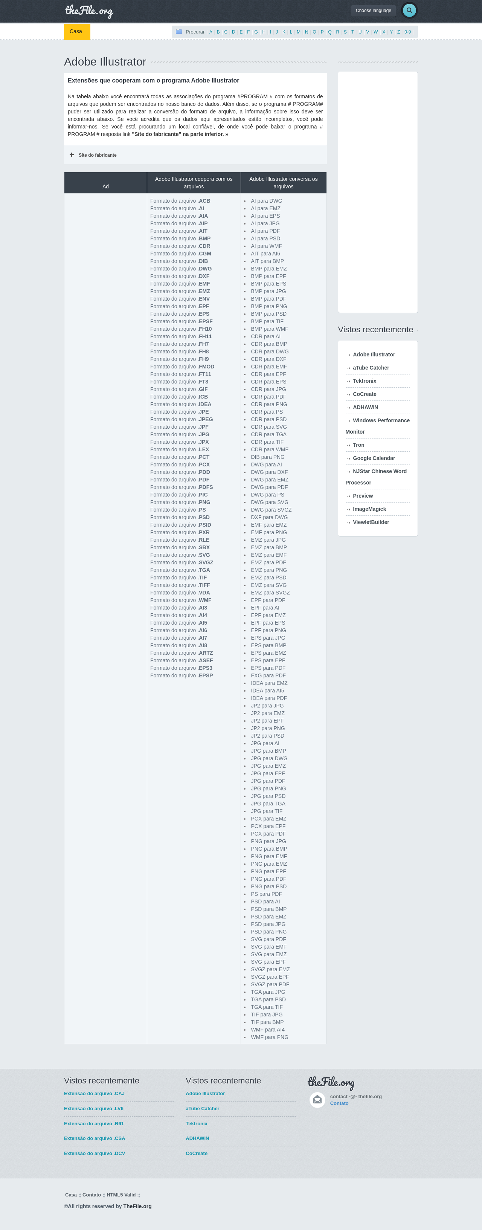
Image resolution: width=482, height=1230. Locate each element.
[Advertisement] (105, 234)
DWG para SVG (270, 502)
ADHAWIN (365, 407)
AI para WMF (266, 246)
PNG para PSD (269, 886)
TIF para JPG (267, 1015)
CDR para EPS (269, 382)
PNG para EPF (268, 871)
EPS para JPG (268, 638)
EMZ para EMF (269, 555)
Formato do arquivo (180, 201)
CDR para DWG (270, 351)
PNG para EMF (269, 856)
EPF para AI (265, 608)
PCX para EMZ (269, 819)
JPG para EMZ (268, 766)
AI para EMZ (266, 208)
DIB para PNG (268, 457)
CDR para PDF (269, 397)
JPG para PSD (268, 796)
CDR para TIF (267, 442)
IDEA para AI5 (267, 691)
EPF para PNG (268, 630)
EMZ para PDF (268, 562)
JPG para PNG (268, 788)
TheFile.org (137, 1206)
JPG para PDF (268, 781)
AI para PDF (265, 231)
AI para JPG (265, 223)
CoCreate (365, 394)
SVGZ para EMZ (270, 969)
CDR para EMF (269, 367)
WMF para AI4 (268, 1030)
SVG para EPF (268, 962)
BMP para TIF (267, 321)
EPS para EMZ (268, 653)
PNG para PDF (269, 879)
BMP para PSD (269, 314)
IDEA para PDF (269, 698)
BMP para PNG (269, 306)
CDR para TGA (269, 434)
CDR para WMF (270, 449)
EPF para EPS (268, 623)
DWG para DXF (269, 472)
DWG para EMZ (270, 480)
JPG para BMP (268, 751)
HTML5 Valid (121, 1195)
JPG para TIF (267, 811)
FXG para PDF (268, 675)
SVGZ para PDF (270, 984)
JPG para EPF (268, 773)
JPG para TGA (268, 804)
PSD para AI (265, 901)
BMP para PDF (269, 299)
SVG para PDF (268, 939)
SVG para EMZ (269, 954)
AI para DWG (266, 201)
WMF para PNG (270, 1037)
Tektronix (365, 381)
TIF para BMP (267, 1022)
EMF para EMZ (269, 525)
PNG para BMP (269, 849)
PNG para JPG (268, 841)
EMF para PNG (269, 532)
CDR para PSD (269, 419)
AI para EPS (265, 216)
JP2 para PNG (268, 728)
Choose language (373, 10)
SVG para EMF (269, 947)
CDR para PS (267, 412)
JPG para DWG (269, 758)
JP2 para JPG (267, 706)
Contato (339, 1103)
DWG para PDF (269, 487)
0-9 (407, 32)
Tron (359, 445)
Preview (363, 496)
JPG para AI (265, 743)
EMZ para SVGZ (270, 593)
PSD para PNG (269, 932)
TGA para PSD (268, 999)
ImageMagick (369, 509)
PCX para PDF (268, 834)
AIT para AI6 (266, 254)
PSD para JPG (268, 924)
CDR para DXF (269, 359)
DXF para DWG (269, 517)
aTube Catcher (371, 368)
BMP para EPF (268, 276)
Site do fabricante (93, 155)
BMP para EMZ (269, 269)
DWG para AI (266, 464)
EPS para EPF (268, 660)
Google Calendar (374, 458)
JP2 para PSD (268, 736)
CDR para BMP (269, 344)
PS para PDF (266, 894)
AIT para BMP (267, 261)
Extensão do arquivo (94, 1093)
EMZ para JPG (268, 540)
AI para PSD (266, 238)
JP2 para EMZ (268, 713)
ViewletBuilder (371, 522)
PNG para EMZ (269, 864)
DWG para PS (268, 495)
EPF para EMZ (268, 615)
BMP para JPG (268, 291)
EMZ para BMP (269, 547)
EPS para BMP (269, 645)
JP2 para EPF (267, 721)
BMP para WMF (269, 329)
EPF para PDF (268, 600)
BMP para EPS (269, 284)
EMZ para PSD (269, 578)
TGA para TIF (267, 1007)
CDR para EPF (268, 374)
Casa (76, 31)
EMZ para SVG (269, 585)
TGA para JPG (268, 992)
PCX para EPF (268, 826)
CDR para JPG (268, 389)
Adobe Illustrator (374, 354)
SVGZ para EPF (270, 977)
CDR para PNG (269, 404)
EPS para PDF (268, 668)
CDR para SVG (269, 427)
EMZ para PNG (269, 570)
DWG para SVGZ (271, 510)
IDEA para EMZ (269, 683)
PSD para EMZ (269, 917)
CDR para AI (266, 336)
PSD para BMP (269, 909)
